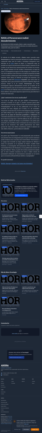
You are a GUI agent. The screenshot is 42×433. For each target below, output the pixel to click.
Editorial (23, 381)
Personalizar (26, 429)
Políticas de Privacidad (4, 404)
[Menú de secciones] (2, 2)
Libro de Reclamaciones (5, 411)
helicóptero (17, 79)
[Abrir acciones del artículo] (40, 216)
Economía (2, 385)
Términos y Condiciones (5, 408)
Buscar (33, 383)
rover (2, 89)
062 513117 (8, 419)
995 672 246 (10, 416)
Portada (33, 381)
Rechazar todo (17, 429)
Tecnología (6, 4)
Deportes (2, 383)
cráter (12, 63)
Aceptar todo (35, 429)
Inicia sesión (14, 333)
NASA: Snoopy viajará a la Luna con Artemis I (17, 163)
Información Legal (4, 402)
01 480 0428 (10, 417)
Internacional (3, 387)
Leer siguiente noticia (21, 195)
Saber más (26, 424)
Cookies (2, 409)
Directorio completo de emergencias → (7, 423)
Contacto (2, 393)
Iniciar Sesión (37, 1)
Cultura (12, 381)
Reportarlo (23, 171)
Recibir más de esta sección (16, 357)
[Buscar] (5, 2)
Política (2, 381)
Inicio (2, 8)
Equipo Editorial (3, 406)
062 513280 (10, 420)
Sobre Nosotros (3, 400)
